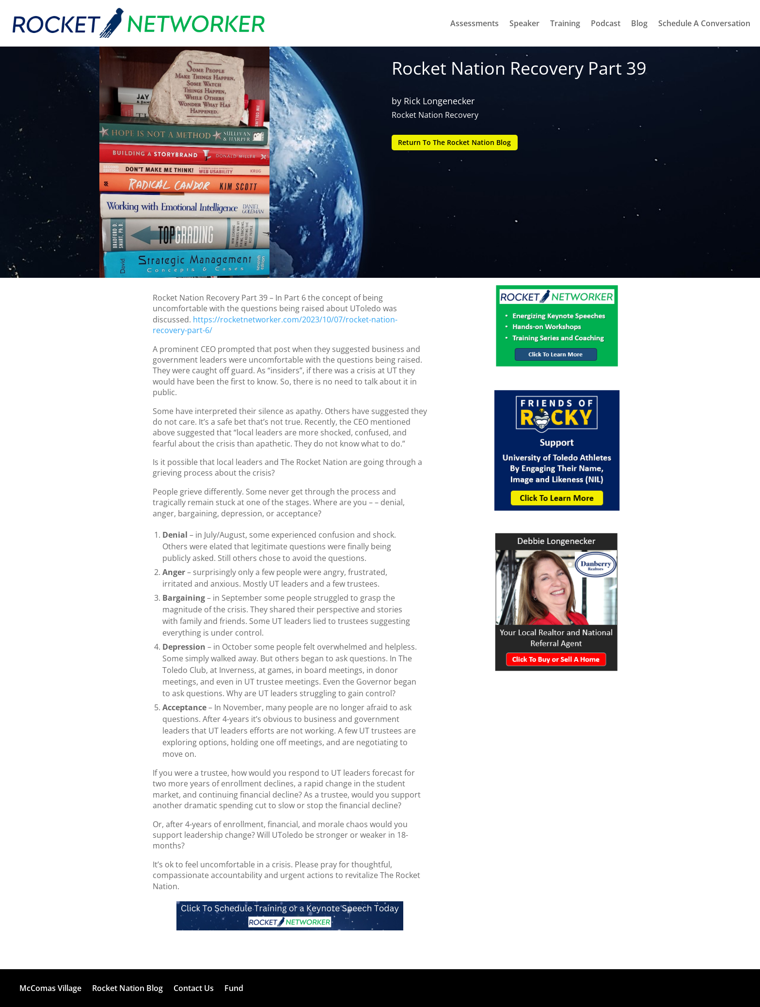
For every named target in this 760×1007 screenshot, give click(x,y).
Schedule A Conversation (704, 23)
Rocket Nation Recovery (435, 115)
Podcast (605, 23)
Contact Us (194, 988)
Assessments (474, 23)
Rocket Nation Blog (127, 988)
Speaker (524, 23)
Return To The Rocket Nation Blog (454, 142)
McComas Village (50, 988)
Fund (233, 988)
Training (565, 23)
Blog (639, 23)
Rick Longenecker (439, 101)
